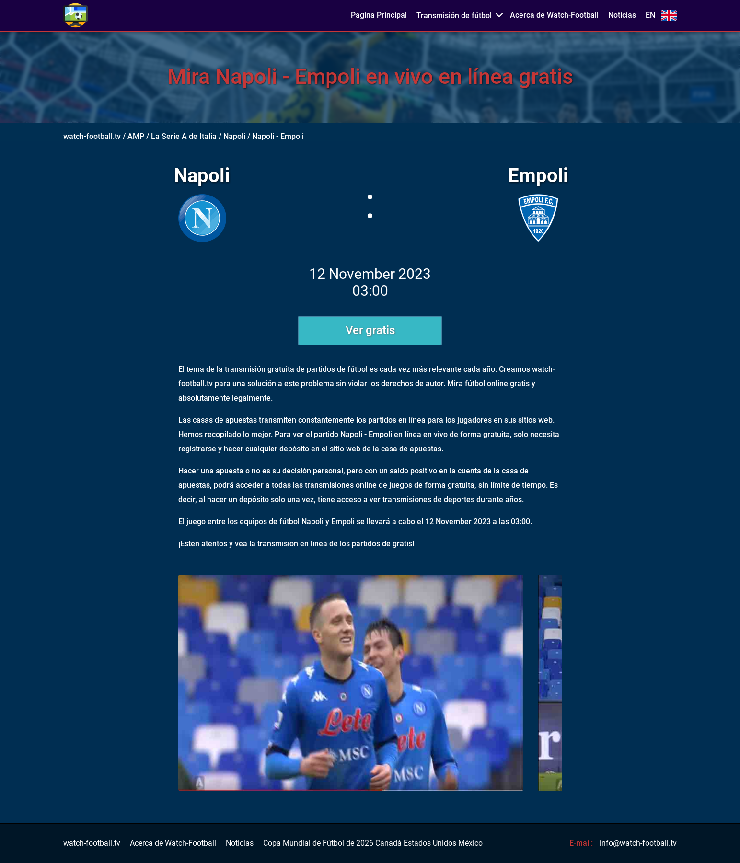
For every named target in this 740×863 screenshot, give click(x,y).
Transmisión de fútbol (454, 16)
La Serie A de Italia (184, 136)
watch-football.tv (92, 136)
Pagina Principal (379, 15)
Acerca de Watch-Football (554, 15)
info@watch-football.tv (638, 843)
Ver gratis (370, 330)
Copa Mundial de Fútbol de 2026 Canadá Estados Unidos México (373, 843)
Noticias (622, 15)
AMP (135, 136)
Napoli (234, 136)
